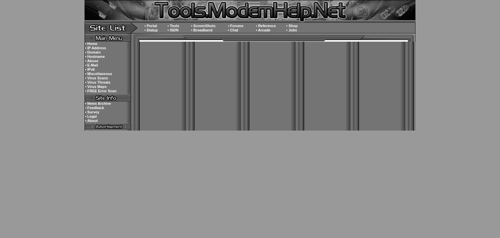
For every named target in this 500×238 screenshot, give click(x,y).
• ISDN (172, 30)
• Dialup (151, 30)
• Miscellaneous (98, 74)
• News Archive (98, 103)
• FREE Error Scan (101, 91)
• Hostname (95, 57)
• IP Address (95, 48)
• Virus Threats (97, 82)
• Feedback (94, 108)
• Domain (92, 52)
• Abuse (91, 61)
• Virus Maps (95, 87)
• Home (91, 44)
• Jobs (291, 30)
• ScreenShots (203, 26)
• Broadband (201, 30)
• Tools (173, 26)
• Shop (292, 26)
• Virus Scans (96, 78)
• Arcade (263, 30)
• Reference (266, 26)
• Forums (235, 26)
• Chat (233, 30)
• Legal (91, 116)
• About (91, 121)
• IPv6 (90, 69)
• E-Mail (91, 65)
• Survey (92, 112)
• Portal (150, 26)
